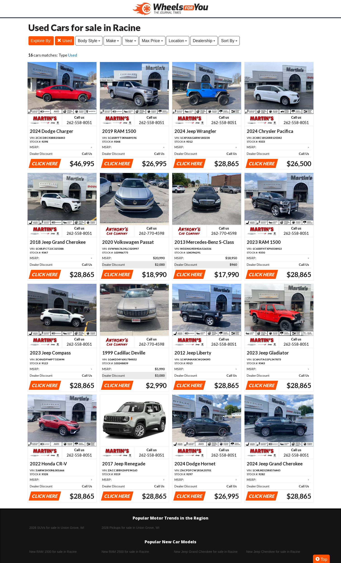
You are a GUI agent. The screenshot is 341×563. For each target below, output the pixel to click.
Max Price (152, 40)
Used (64, 40)
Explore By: (41, 40)
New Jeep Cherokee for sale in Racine (273, 551)
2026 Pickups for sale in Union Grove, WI (131, 527)
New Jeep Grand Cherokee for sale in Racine (206, 551)
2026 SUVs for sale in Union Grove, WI (56, 527)
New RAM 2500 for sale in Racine (125, 551)
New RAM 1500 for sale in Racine (53, 551)
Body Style (89, 40)
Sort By (229, 40)
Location (178, 40)
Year (130, 40)
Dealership (204, 40)
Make (112, 40)
